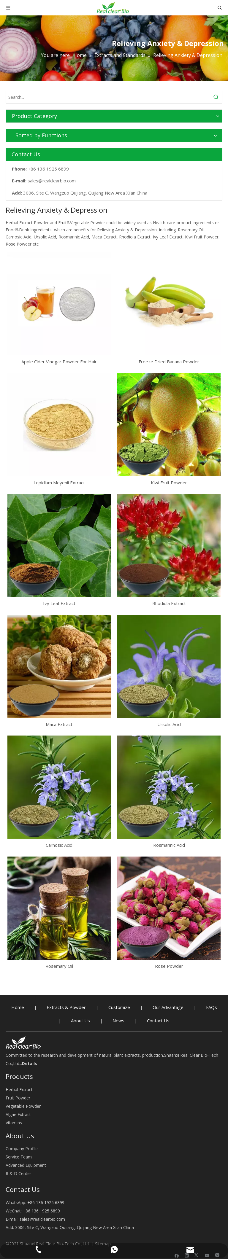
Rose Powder (169, 966)
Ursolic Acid (169, 724)
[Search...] (108, 97)
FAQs (211, 1007)
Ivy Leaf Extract (59, 603)
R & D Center (18, 1173)
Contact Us (158, 1021)
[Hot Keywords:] (216, 97)
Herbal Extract (19, 1089)
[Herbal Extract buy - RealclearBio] (23, 1042)
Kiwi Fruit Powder (169, 483)
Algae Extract (18, 1114)
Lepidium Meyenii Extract (59, 483)
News (118, 1021)
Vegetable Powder (23, 1106)
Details (29, 1063)
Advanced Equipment (26, 1165)
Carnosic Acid (59, 845)
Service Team (19, 1157)
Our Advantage (168, 1007)
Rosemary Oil (59, 966)
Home (17, 1007)
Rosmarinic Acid (169, 845)
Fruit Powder (18, 1098)
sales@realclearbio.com (52, 181)
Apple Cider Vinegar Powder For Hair (59, 362)
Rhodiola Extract (169, 603)
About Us (80, 1021)
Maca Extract (59, 724)
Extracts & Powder (66, 1007)
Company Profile (22, 1148)
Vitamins (14, 1123)
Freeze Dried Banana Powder (169, 362)
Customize (119, 1007)
